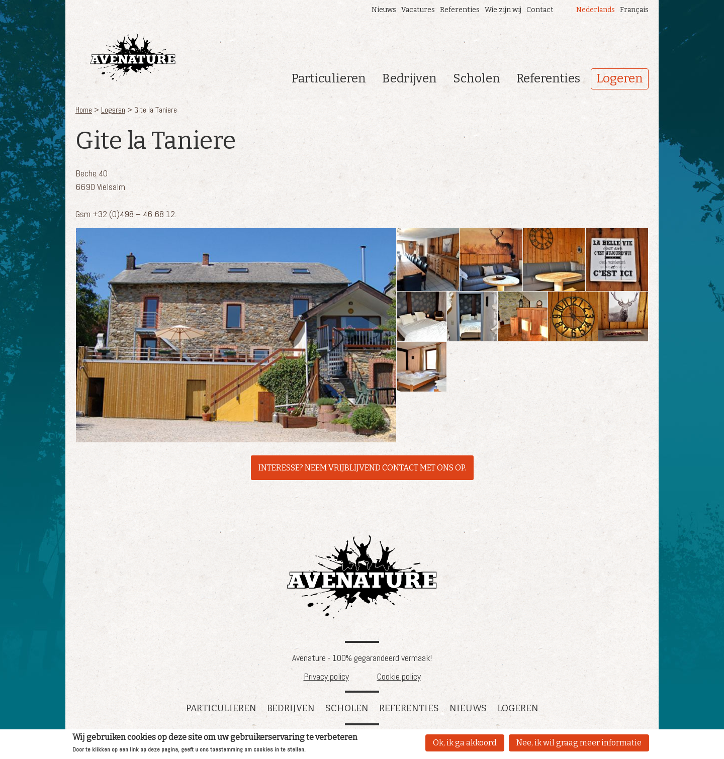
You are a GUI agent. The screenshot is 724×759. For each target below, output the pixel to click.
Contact (540, 10)
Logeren (619, 78)
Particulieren (329, 78)
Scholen (476, 78)
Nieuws (384, 10)
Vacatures (418, 10)
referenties (409, 708)
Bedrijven (409, 78)
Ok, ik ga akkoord (465, 743)
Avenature (362, 576)
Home (83, 110)
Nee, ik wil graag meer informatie (579, 743)
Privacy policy (326, 676)
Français (634, 10)
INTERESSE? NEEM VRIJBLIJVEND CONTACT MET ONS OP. (362, 467)
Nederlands (595, 10)
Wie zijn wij (503, 10)
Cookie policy (399, 676)
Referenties (460, 10)
